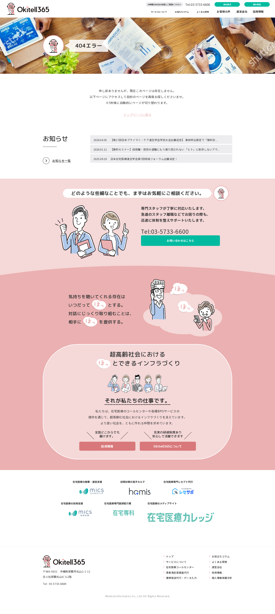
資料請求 (209, 4)
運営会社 (244, 12)
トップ (166, 568)
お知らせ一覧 (61, 171)
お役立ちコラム (178, 12)
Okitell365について (168, 457)
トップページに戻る (137, 114)
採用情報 (258, 12)
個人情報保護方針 (221, 589)
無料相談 (250, 4)
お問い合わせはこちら (180, 252)
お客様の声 (223, 12)
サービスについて (152, 12)
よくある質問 (202, 12)
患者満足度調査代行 (174, 584)
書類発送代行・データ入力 (178, 589)
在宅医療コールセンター (177, 579)
